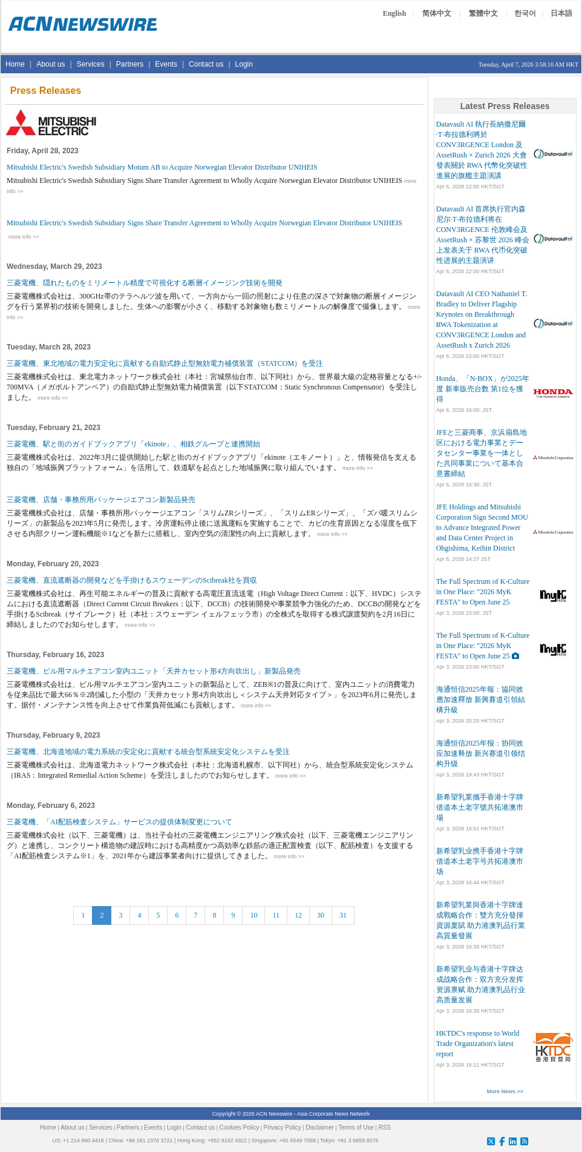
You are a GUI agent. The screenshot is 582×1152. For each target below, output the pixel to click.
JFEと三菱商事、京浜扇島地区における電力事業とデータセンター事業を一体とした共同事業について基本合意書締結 (482, 453)
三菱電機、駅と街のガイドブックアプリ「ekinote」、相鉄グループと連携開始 (133, 444)
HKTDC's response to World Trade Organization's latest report (478, 1043)
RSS (384, 1127)
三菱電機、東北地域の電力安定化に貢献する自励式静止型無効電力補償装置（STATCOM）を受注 (165, 363)
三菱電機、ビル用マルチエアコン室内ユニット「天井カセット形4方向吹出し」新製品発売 (154, 671)
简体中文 (436, 13)
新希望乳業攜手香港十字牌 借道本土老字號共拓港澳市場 (479, 807)
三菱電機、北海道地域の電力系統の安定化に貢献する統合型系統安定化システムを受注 (148, 751)
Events (166, 64)
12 (298, 915)
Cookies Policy (240, 1127)
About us (50, 64)
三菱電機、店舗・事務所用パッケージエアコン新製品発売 (101, 499)
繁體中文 (483, 13)
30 (320, 915)
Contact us (206, 64)
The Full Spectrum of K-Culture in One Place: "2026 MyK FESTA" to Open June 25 (483, 591)
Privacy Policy (282, 1127)
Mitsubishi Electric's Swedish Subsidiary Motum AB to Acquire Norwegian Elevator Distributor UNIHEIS (162, 167)
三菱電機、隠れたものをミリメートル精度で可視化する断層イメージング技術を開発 (145, 283)
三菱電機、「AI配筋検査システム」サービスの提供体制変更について (119, 822)
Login (244, 64)
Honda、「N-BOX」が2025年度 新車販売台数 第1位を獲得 (482, 388)
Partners (129, 64)
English (395, 13)
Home (15, 64)
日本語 (561, 13)
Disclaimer (320, 1127)
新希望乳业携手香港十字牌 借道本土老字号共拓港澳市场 (479, 861)
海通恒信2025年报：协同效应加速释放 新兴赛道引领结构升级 (480, 753)
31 (343, 915)
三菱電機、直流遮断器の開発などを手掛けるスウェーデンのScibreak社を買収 (132, 580)
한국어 (525, 13)
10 (253, 915)
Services (91, 64)
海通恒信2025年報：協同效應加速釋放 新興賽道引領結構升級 (480, 699)
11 (276, 915)
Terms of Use (356, 1127)
